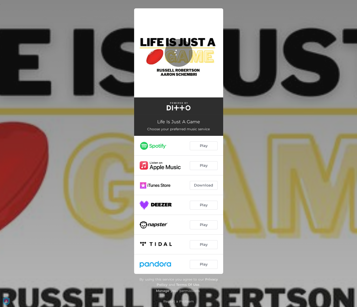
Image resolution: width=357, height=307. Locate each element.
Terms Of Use (188, 285)
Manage (162, 291)
